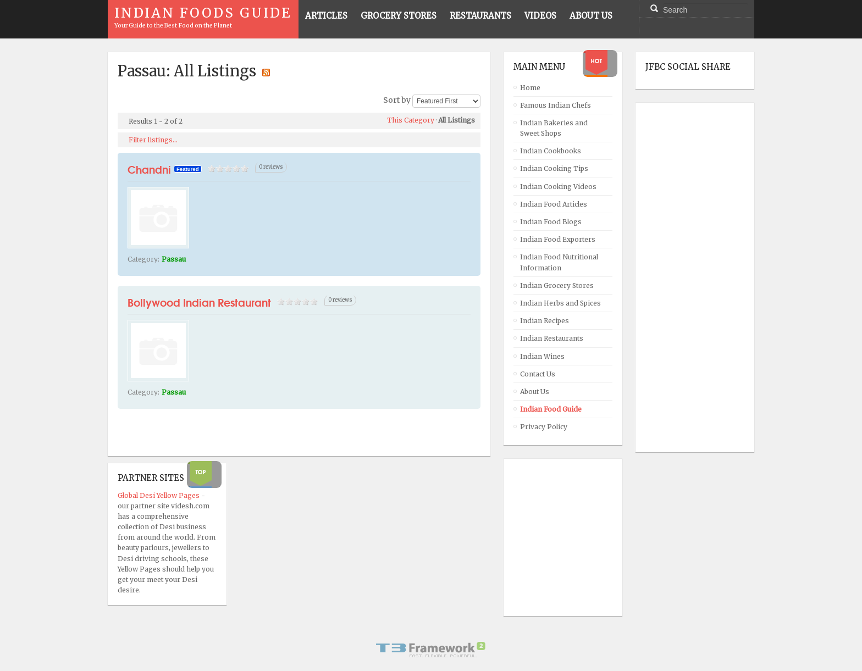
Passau (174, 259)
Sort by (397, 101)
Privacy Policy (543, 427)
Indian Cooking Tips (554, 168)
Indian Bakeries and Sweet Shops (554, 128)
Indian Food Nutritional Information (559, 262)
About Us (534, 391)
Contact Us (537, 374)
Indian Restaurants (551, 338)
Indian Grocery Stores (557, 285)
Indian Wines (542, 356)
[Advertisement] (689, 277)
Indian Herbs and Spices (560, 303)
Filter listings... (153, 140)
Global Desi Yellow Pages (159, 495)
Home (530, 88)
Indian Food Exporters (557, 239)
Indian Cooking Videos (558, 186)
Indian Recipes (544, 321)
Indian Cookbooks (550, 151)
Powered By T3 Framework (431, 649)
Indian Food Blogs (551, 222)
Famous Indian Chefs (555, 105)
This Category (410, 120)
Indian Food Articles (553, 204)
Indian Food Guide (551, 409)
